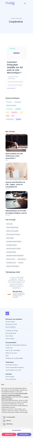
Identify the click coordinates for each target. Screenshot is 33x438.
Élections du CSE (11, 324)
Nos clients (9, 336)
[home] (14, 3)
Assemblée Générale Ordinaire (15, 81)
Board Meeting (10, 327)
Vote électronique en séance (15, 85)
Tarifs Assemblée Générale (15, 367)
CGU (7, 355)
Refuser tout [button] (9, 434)
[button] (25, 3)
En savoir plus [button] (16, 430)
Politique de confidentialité (14, 358)
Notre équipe (10, 338)
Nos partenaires (11, 333)
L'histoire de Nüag (12, 330)
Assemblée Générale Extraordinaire (13, 77)
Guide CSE (9, 348)
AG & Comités (10, 322)
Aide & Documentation (13, 350)
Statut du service (11, 353)
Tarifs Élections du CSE (13, 370)
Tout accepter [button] (24, 434)
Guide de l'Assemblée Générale (16, 345)
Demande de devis (12, 365)
